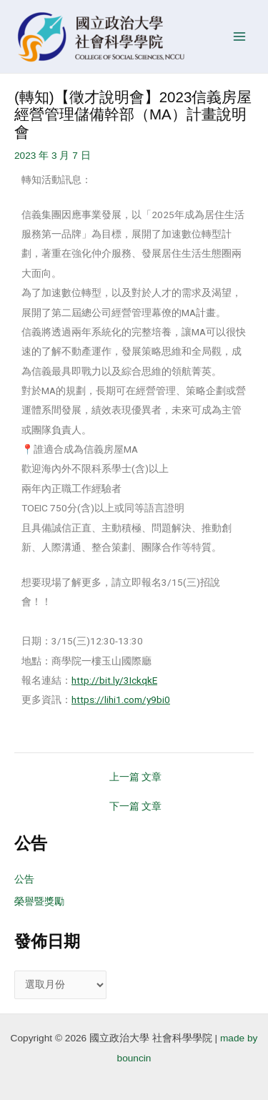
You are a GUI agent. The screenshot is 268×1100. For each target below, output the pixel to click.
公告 (24, 879)
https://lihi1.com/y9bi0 (120, 699)
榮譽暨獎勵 (39, 901)
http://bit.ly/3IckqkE (114, 680)
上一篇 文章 (135, 777)
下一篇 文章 (135, 807)
